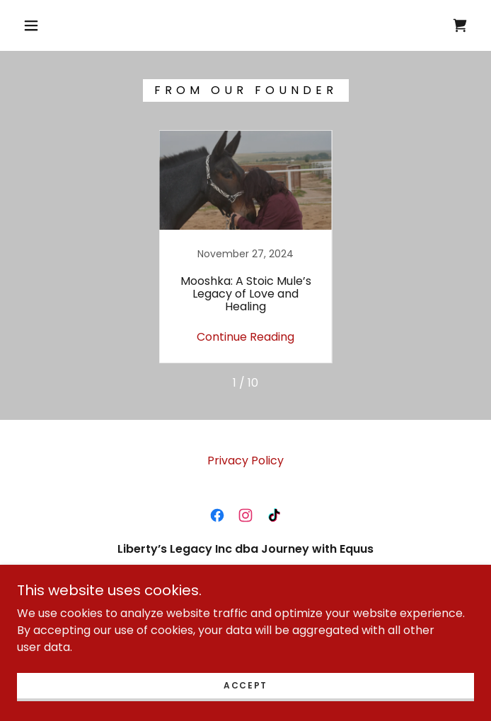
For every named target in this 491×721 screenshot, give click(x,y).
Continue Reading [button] (245, 337)
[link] (460, 25)
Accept (245, 685)
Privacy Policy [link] (245, 460)
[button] (40, 25)
